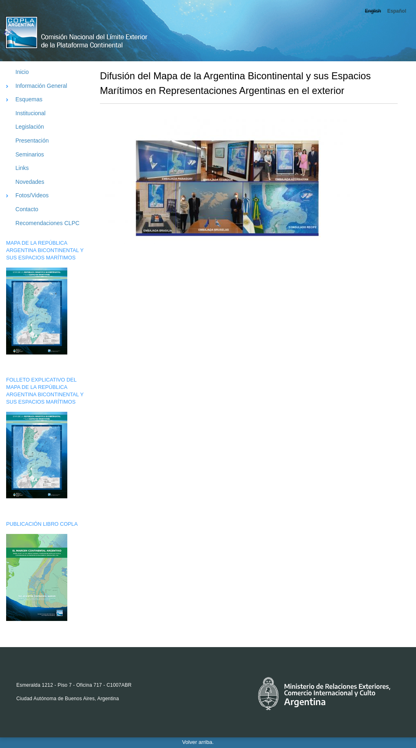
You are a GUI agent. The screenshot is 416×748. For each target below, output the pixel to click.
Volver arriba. (198, 742)
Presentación (32, 140)
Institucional (30, 113)
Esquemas (28, 99)
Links (22, 168)
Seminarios (29, 154)
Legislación (29, 126)
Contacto (26, 209)
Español (396, 11)
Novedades (29, 182)
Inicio (22, 72)
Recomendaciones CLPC (47, 223)
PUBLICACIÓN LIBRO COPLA (41, 524)
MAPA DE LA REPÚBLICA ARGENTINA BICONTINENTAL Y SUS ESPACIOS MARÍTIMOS (45, 250)
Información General (41, 86)
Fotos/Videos (32, 195)
